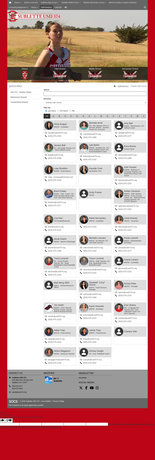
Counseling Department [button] (18, 7)
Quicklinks (15, 86)
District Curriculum (31, 3)
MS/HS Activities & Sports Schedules (123, 3)
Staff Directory (46, 7)
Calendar (58, 7)
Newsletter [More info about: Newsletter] (83, 378)
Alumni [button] (34, 7)
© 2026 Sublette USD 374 (29, 401)
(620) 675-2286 (89, 137)
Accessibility (46, 401)
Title (72, 111)
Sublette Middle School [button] (70, 3)
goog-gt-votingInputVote (51, 427)
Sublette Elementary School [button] (94, 3)
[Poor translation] (9, 420)
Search (46, 90)
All (47, 116)
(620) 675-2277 (125, 136)
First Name (62, 111)
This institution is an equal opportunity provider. (26, 405)
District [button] (17, 3)
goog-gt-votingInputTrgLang (142, 424)
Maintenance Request (18, 97)
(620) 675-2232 (54, 136)
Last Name (50, 111)
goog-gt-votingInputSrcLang (119, 424)
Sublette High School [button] (49, 3)
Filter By (47, 108)
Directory (47, 99)
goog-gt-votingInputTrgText (30, 427)
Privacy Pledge (58, 401)
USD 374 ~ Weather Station (20, 92)
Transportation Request (19, 102)
